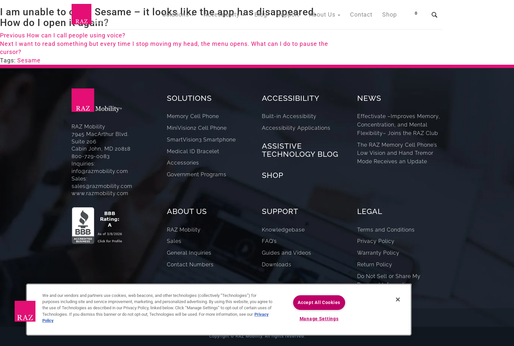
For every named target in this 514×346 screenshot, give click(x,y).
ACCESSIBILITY (290, 98)
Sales (174, 241)
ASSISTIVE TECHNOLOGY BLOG (300, 149)
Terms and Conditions (386, 230)
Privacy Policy (376, 241)
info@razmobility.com (100, 171)
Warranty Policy (378, 253)
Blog (269, 16)
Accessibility (235, 16)
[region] (219, 310)
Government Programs (196, 174)
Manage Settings (319, 319)
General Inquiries (189, 253)
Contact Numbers (190, 264)
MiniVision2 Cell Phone (197, 128)
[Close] (398, 299)
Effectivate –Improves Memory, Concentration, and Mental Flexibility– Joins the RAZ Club (398, 124)
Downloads (276, 264)
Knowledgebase (283, 230)
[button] (25, 311)
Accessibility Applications (296, 128)
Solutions (193, 16)
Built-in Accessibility (289, 116)
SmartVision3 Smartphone (201, 140)
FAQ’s (269, 241)
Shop (390, 16)
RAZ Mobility (184, 230)
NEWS (369, 98)
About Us (329, 16)
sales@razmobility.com (102, 186)
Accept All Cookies (319, 302)
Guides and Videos (286, 253)
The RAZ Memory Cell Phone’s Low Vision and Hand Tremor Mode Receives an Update (397, 153)
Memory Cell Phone (193, 116)
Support (295, 16)
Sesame (29, 60)
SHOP (272, 175)
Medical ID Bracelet (193, 151)
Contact (363, 16)
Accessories (183, 163)
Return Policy (374, 264)
